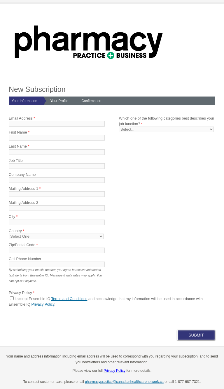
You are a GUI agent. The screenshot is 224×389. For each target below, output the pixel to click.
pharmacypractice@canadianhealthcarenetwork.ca (124, 382)
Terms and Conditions (69, 299)
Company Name (22, 174)
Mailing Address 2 (23, 202)
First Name (19, 132)
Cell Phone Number (25, 259)
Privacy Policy (43, 304)
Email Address (22, 118)
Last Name (19, 146)
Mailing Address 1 (25, 188)
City (13, 216)
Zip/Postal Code (23, 245)
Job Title (16, 160)
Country (16, 231)
